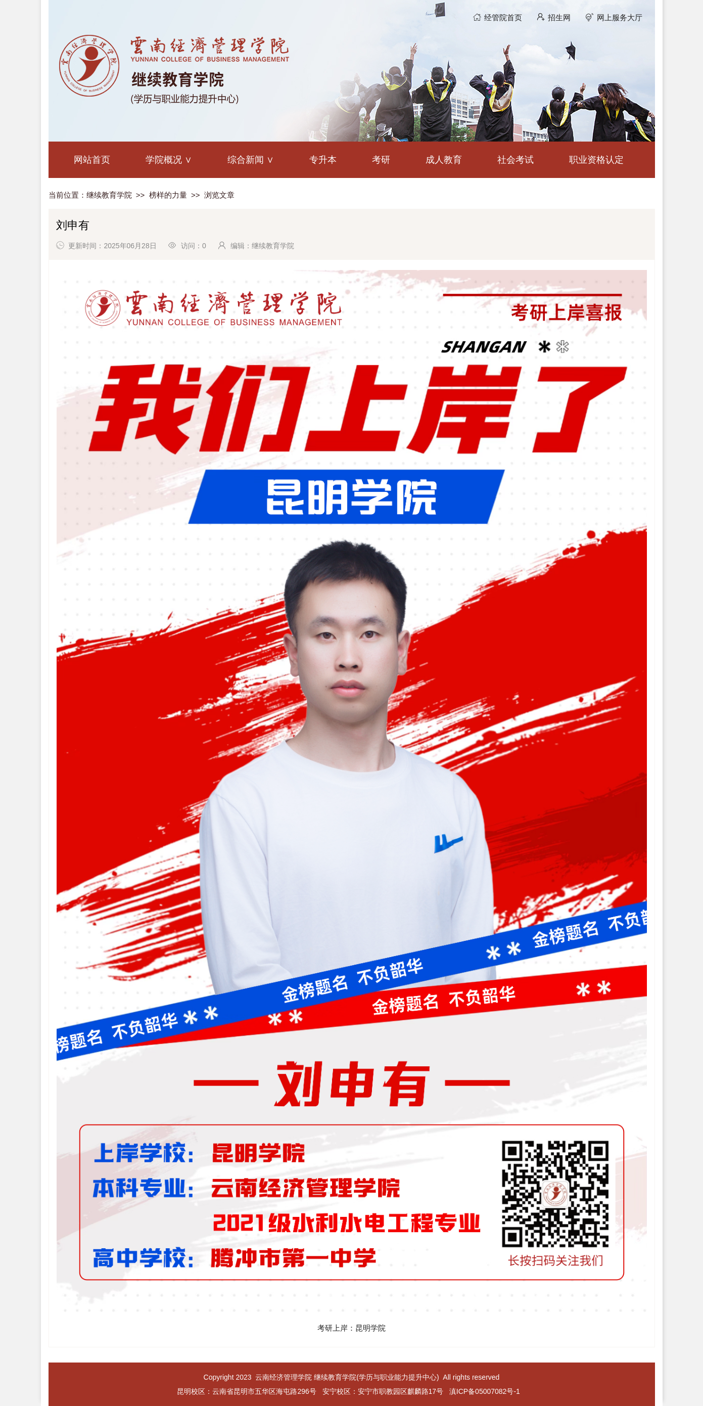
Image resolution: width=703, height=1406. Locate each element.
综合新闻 (245, 160)
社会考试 (515, 160)
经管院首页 (503, 17)
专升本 (323, 160)
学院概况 (164, 160)
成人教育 (444, 160)
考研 (381, 160)
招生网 (559, 17)
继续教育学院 (109, 195)
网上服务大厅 (619, 17)
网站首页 (92, 160)
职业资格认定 (596, 160)
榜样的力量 (168, 195)
